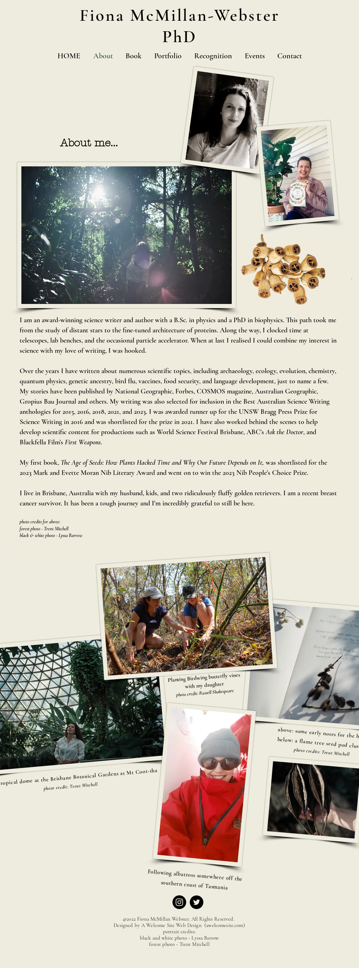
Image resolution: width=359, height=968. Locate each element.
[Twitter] (196, 902)
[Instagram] (179, 902)
